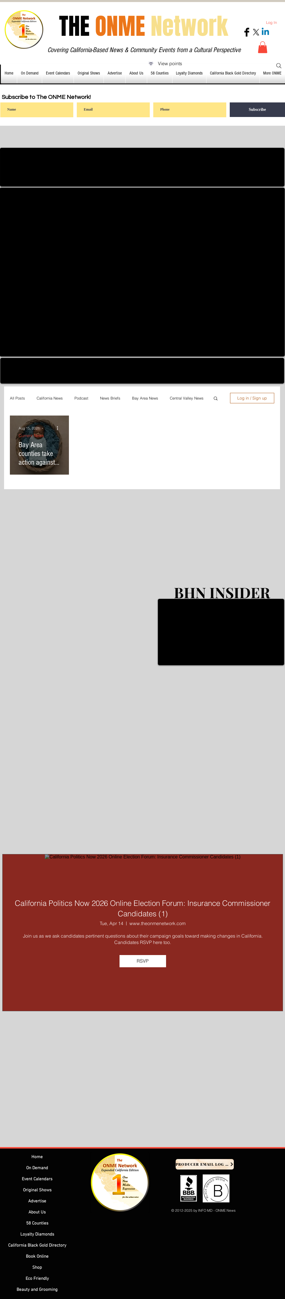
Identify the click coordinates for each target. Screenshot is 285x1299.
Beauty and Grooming (37, 1289)
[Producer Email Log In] (205, 1164)
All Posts (17, 398)
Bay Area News (145, 398)
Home (37, 1157)
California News (50, 398)
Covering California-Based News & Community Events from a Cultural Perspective (144, 50)
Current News (31, 435)
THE (143, 26)
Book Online (37, 1256)
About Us (37, 1212)
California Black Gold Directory (37, 1245)
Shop (37, 1267)
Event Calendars (37, 1179)
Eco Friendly (37, 1278)
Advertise (37, 1201)
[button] (263, 47)
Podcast (81, 398)
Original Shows (37, 1190)
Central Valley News (187, 398)
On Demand (37, 1168)
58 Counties (37, 1223)
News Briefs (110, 398)
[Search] (279, 66)
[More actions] (59, 428)
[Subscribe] (257, 109)
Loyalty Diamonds (37, 1234)
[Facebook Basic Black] (246, 32)
